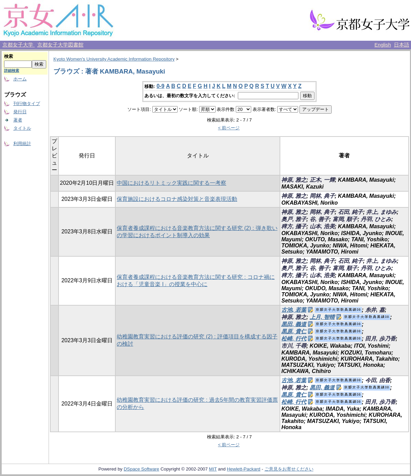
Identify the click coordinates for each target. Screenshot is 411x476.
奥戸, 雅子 (293, 219)
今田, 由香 (377, 380)
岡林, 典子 (322, 196)
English (382, 45)
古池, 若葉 (293, 310)
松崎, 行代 (293, 339)
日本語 (401, 45)
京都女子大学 (18, 45)
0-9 (160, 86)
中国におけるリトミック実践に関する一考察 (171, 183)
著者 (17, 120)
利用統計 (22, 143)
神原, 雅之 (293, 180)
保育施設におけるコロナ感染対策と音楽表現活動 (177, 199)
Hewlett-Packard (243, 469)
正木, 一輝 (322, 180)
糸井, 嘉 (375, 310)
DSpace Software (141, 469)
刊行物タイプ (26, 103)
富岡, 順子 (345, 219)
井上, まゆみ (381, 212)
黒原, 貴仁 (293, 331)
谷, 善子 (319, 219)
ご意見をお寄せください (289, 469)
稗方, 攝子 (293, 226)
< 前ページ (229, 127)
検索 (8, 56)
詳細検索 (11, 70)
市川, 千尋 (293, 346)
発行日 (20, 111)
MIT (213, 469)
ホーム (20, 78)
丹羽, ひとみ (376, 219)
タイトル (22, 128)
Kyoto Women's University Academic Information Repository (114, 59)
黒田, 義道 (293, 324)
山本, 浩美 (322, 226)
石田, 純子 (350, 212)
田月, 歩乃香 (380, 339)
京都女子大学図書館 (60, 45)
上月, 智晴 (322, 317)
